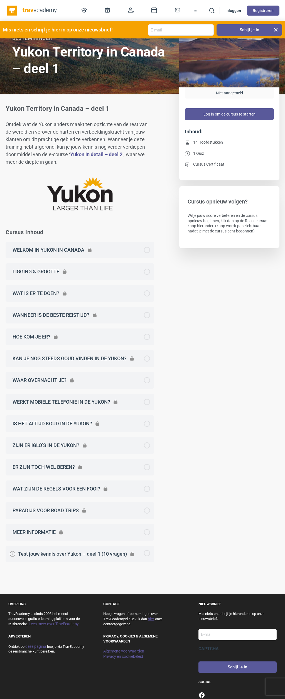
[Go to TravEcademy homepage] (32, 10)
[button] (275, 29)
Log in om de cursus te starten (229, 114)
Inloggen (233, 10)
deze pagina (35, 646)
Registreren (263, 10)
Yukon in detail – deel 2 (96, 154)
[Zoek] (211, 10)
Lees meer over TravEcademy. (54, 624)
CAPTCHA (208, 648)
